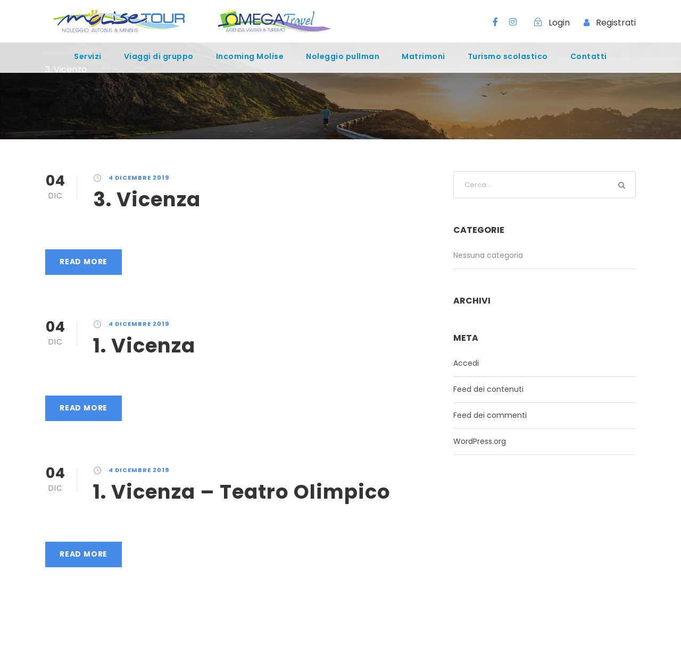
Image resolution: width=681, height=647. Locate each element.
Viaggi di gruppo (159, 56)
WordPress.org (479, 441)
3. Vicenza (147, 199)
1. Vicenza (144, 345)
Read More (83, 261)
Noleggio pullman (342, 56)
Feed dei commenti (490, 415)
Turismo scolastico (508, 56)
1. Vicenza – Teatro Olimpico (242, 492)
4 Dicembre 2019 (139, 177)
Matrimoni (423, 56)
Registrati (616, 22)
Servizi (88, 56)
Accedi (466, 363)
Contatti (588, 56)
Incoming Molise (250, 56)
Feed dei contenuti (488, 389)
